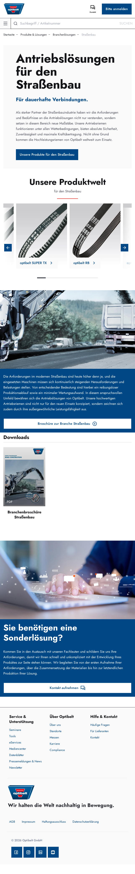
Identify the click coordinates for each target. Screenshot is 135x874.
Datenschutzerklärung (86, 822)
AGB (12, 822)
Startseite (8, 34)
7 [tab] (93, 277)
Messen (54, 737)
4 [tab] (67, 277)
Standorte (55, 731)
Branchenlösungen (64, 34)
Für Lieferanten (99, 731)
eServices (15, 742)
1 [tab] (41, 277)
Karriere (55, 744)
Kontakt (94, 737)
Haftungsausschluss (54, 822)
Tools (12, 736)
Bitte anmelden (117, 8)
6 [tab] (84, 277)
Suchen (125, 23)
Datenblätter (16, 755)
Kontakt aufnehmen (68, 687)
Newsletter (15, 767)
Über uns (55, 725)
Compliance (57, 750)
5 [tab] (76, 277)
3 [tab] (59, 277)
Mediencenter (17, 749)
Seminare (15, 730)
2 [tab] (50, 277)
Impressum (28, 822)
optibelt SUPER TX (37, 262)
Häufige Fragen (100, 725)
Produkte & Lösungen (34, 34)
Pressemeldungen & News (25, 761)
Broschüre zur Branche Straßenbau (67, 423)
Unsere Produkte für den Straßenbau (47, 154)
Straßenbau (89, 34)
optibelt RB (83, 262)
